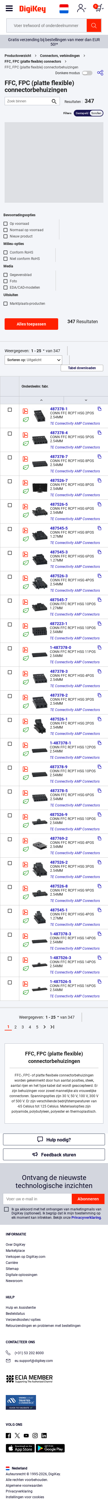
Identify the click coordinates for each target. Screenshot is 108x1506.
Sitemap (12, 1269)
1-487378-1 (60, 743)
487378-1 (59, 409)
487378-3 (59, 671)
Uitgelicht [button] (24, 360)
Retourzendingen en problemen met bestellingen (43, 1326)
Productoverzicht (18, 56)
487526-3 (59, 576)
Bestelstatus (15, 1314)
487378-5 (59, 790)
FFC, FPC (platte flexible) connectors (33, 62)
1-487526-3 (60, 957)
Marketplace (15, 1251)
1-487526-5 (60, 981)
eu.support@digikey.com (29, 1361)
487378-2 (59, 695)
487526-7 (59, 480)
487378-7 (59, 456)
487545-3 (59, 552)
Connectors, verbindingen (60, 56)
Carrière (12, 1263)
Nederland (16, 1468)
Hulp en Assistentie (21, 1308)
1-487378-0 (60, 647)
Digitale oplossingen (21, 1275)
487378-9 (58, 767)
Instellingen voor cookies (25, 1497)
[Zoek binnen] (27, 101)
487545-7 (58, 599)
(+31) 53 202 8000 (25, 1353)
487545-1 (59, 910)
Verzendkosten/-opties (23, 1320)
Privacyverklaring (86, 1217)
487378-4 (59, 432)
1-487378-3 (60, 934)
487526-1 (59, 719)
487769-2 (59, 838)
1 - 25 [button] (36, 350)
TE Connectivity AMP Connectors (75, 423)
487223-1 (58, 623)
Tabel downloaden (82, 368)
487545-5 (59, 528)
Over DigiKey (15, 1245)
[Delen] (100, 73)
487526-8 (59, 886)
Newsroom (14, 1281)
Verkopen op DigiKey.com (26, 1257)
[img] (33, 10)
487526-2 (59, 862)
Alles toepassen (31, 324)
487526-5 (59, 504)
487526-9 (58, 814)
